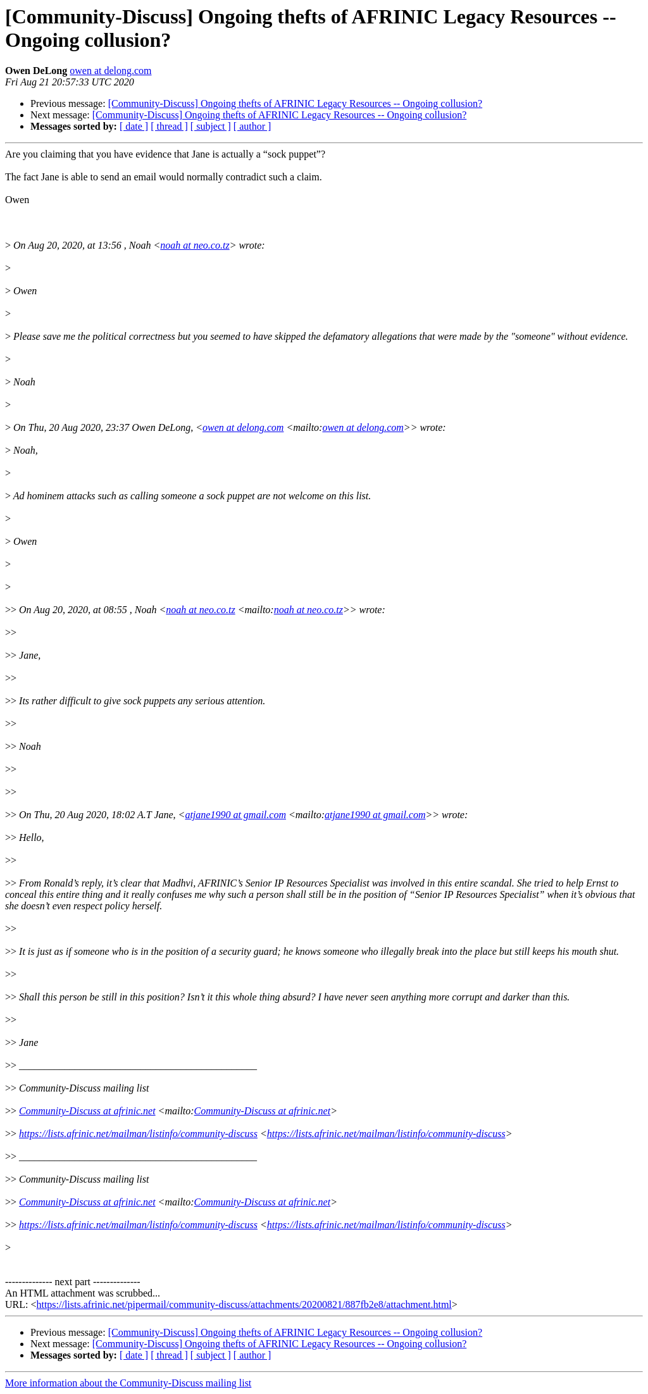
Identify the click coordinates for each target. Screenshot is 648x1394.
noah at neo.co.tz (194, 245)
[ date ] (134, 126)
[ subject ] (210, 126)
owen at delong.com (110, 70)
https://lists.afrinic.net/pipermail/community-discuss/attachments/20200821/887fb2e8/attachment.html (243, 1304)
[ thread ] (169, 126)
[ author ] (252, 126)
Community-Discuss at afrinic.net (87, 1110)
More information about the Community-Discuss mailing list (128, 1383)
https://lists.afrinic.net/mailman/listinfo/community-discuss (138, 1133)
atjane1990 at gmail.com (235, 814)
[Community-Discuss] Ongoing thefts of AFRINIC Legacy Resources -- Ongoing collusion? (295, 103)
